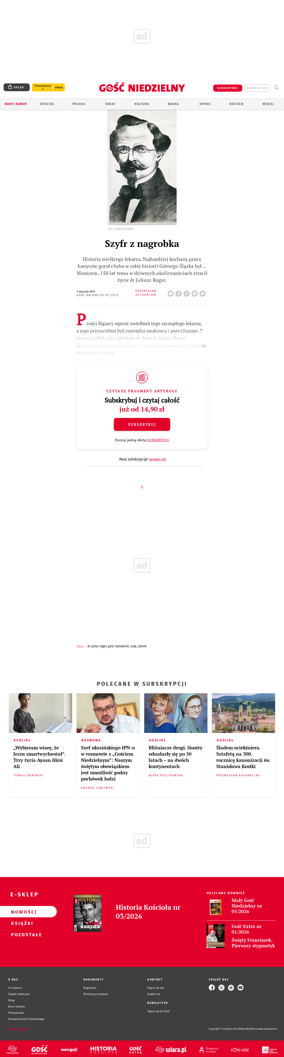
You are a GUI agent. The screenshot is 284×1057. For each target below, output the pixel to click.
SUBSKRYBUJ (227, 88)
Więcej (268, 104)
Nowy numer (16, 104)
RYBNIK (142, 646)
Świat (110, 104)
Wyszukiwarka (276, 87)
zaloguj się (257, 88)
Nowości (21, 911)
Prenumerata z (43, 87)
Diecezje (236, 104)
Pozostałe (21, 934)
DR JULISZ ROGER (96, 646)
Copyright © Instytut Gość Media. (227, 1028)
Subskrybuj (142, 424)
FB (179, 292)
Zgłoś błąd (18, 1029)
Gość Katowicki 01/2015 (98, 295)
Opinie (205, 104)
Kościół (47, 104)
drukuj (195, 292)
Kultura (142, 104)
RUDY (133, 646)
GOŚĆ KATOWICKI (118, 646)
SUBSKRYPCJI (158, 440)
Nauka (173, 104)
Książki (21, 923)
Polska (78, 104)
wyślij (203, 292)
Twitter (187, 292)
